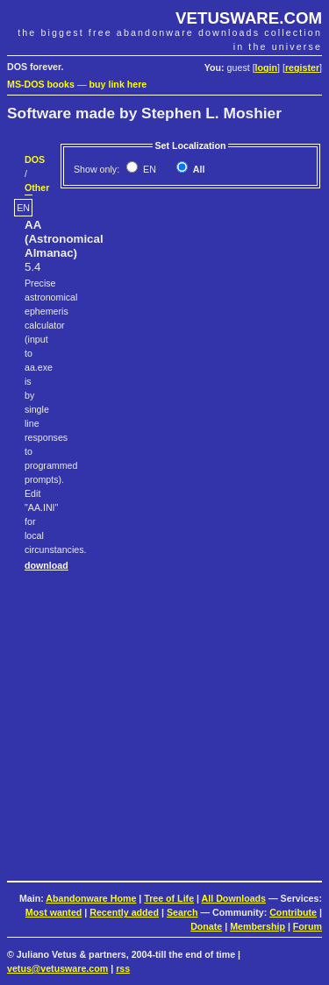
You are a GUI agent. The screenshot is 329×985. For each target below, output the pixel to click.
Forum (307, 926)
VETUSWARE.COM (248, 18)
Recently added (124, 912)
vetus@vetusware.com (57, 968)
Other (37, 187)
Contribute (293, 912)
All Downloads (234, 898)
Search (182, 912)
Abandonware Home (91, 898)
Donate (206, 926)
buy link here (118, 84)
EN (148, 169)
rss (123, 968)
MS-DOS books (41, 84)
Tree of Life (169, 898)
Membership (257, 926)
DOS (35, 159)
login (266, 67)
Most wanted (53, 912)
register (302, 67)
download (46, 565)
